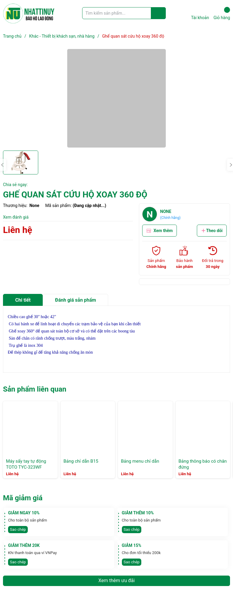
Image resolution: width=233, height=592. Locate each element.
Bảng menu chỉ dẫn (140, 461)
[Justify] (158, 13)
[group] (116, 98)
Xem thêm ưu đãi (116, 580)
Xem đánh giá (16, 217)
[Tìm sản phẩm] (124, 13)
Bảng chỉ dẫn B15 (81, 461)
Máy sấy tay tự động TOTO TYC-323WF (26, 464)
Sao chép (18, 529)
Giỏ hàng (222, 13)
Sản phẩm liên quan (34, 389)
